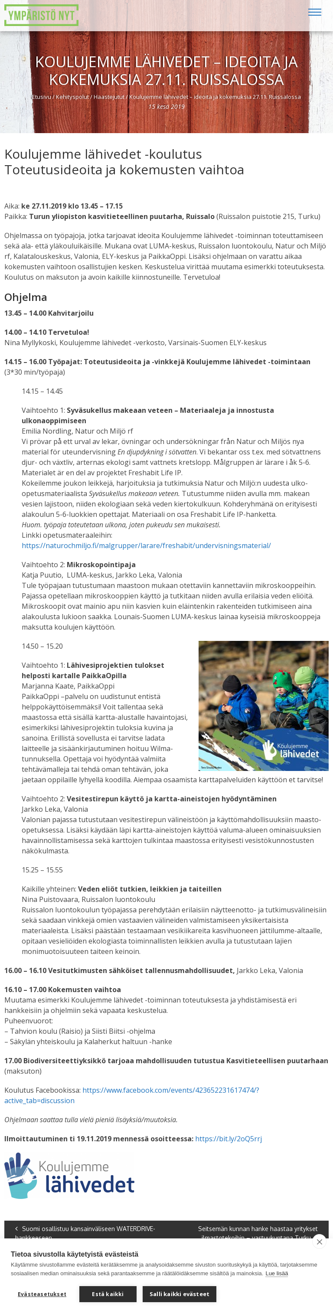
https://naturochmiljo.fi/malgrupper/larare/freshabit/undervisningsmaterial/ (146, 545)
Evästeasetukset (42, 1294)
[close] (319, 1241)
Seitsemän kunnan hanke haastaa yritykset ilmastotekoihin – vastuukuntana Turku (258, 1233)
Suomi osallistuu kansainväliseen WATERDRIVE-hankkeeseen (85, 1233)
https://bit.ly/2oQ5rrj (228, 1138)
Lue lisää (276, 1273)
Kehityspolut (72, 97)
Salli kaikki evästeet (179, 1294)
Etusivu (41, 97)
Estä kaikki (108, 1294)
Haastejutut (109, 97)
